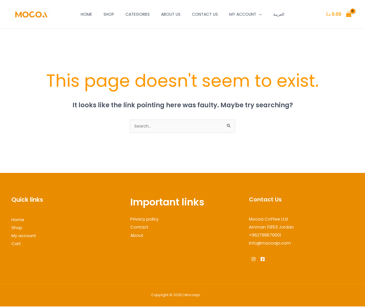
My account (245, 14)
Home (86, 14)
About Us (171, 14)
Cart (16, 244)
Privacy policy (144, 220)
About (136, 236)
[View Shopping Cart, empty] (339, 14)
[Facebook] (266, 259)
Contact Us (205, 14)
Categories (137, 14)
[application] (258, 14)
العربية (278, 14)
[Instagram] (253, 259)
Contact (139, 228)
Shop (109, 14)
